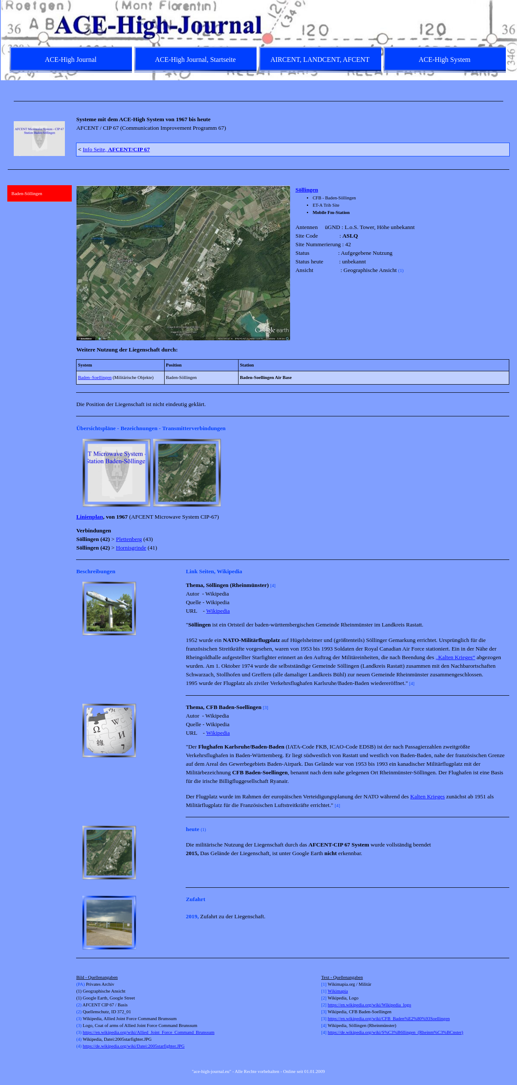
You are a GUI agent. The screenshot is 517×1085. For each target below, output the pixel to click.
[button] (116, 472)
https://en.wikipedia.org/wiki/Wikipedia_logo (369, 1004)
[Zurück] (80, 472)
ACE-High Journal (70, 59)
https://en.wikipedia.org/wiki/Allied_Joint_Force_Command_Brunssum (148, 1032)
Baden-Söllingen (27, 193)
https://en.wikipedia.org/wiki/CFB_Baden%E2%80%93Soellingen (389, 1018)
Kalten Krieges (427, 796)
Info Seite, (116, 149)
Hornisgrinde (131, 547)
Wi (330, 991)
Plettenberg (129, 539)
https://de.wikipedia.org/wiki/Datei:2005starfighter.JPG (134, 1046)
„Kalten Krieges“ (455, 657)
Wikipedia (218, 611)
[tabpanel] (292, 123)
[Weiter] (505, 472)
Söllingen (306, 189)
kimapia (340, 991)
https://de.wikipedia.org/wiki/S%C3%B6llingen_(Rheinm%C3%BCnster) (395, 1032)
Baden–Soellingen (94, 377)
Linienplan (89, 516)
